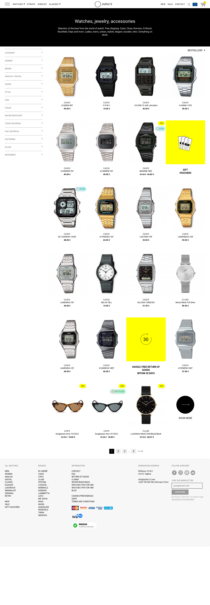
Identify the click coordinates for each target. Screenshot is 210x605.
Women (8, 474)
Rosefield (43, 510)
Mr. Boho (43, 499)
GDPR (74, 499)
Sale (7, 504)
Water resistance (81, 482)
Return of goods (80, 477)
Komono (42, 490)
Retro (8, 496)
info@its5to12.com (146, 479)
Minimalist (10, 490)
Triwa (41, 512)
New (7, 501)
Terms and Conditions (83, 501)
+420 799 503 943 (146, 482)
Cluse (41, 479)
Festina (42, 482)
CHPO (40, 477)
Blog (74, 490)
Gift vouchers (12, 507)
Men (7, 471)
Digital (8, 479)
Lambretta (43, 493)
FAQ (73, 474)
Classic (9, 482)
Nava (40, 501)
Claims (75, 479)
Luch (40, 496)
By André (42, 471)
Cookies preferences (82, 496)
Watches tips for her (83, 485)
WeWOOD (42, 515)
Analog (9, 477)
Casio (41, 474)
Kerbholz (43, 488)
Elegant (9, 485)
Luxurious (10, 488)
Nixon (41, 504)
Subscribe (180, 492)
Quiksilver (43, 507)
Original (9, 493)
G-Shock (42, 485)
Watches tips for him (83, 488)
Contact (76, 471)
